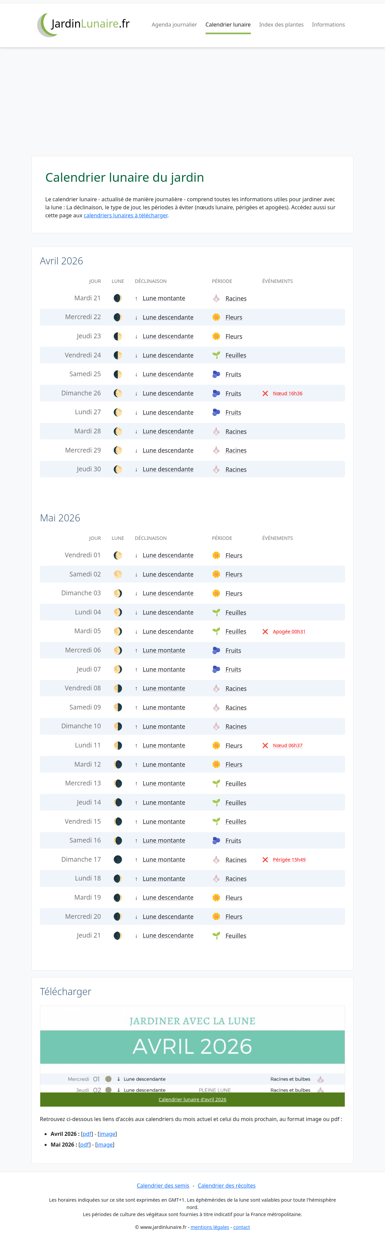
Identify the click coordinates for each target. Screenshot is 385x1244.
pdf (87, 1134)
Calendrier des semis (163, 1185)
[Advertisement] (192, 105)
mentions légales (209, 1227)
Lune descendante (168, 317)
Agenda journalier (174, 24)
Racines (235, 298)
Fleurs (233, 317)
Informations (328, 24)
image (107, 1134)
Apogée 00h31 (289, 631)
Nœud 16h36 (287, 393)
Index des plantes (281, 24)
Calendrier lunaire (228, 24)
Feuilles (235, 355)
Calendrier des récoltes (227, 1185)
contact (241, 1227)
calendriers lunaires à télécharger (125, 215)
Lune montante (164, 298)
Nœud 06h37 (287, 745)
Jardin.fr (91, 23)
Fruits (233, 374)
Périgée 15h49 (289, 859)
